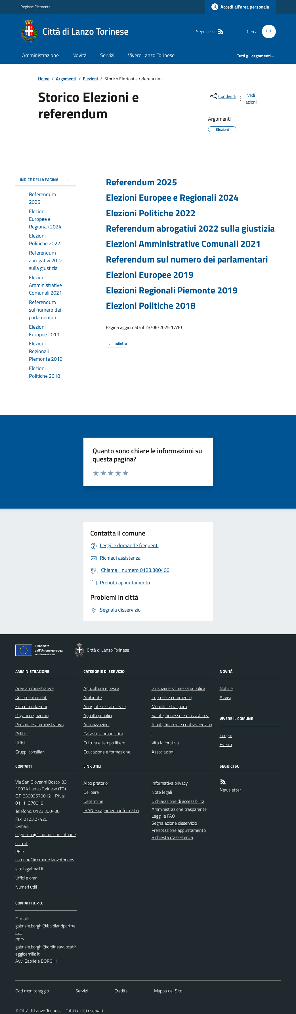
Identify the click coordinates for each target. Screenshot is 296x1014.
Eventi (226, 744)
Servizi (107, 55)
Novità (79, 55)
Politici (21, 733)
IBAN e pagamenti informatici (111, 810)
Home (43, 78)
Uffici (20, 742)
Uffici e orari (26, 877)
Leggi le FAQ (163, 816)
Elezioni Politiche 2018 (151, 305)
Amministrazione (40, 55)
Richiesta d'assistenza (172, 837)
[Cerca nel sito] (266, 31)
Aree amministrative (34, 688)
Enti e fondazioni (31, 706)
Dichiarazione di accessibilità (178, 801)
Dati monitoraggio (32, 990)
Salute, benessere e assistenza (180, 715)
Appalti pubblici (97, 715)
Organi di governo (32, 715)
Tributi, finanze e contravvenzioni (182, 729)
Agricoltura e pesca (101, 688)
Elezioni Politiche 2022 (151, 212)
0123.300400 (46, 811)
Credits (120, 990)
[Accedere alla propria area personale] (240, 7)
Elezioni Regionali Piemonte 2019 (172, 290)
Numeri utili (26, 886)
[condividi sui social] (222, 96)
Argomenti (66, 78)
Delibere (91, 792)
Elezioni (90, 78)
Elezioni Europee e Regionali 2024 (172, 197)
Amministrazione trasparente (179, 809)
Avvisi (225, 697)
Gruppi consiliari (30, 751)
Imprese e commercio (172, 697)
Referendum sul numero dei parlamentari (187, 259)
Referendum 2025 (141, 182)
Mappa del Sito (168, 990)
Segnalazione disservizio (174, 823)
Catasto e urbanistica (103, 733)
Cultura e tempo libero (104, 742)
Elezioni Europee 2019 (150, 274)
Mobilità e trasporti (169, 706)
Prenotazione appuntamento (179, 830)
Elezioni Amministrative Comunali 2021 (183, 243)
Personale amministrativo (39, 724)
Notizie (226, 688)
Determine (93, 801)
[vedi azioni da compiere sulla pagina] (247, 98)
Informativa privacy (170, 783)
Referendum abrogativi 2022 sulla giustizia (190, 228)
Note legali (162, 792)
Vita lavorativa (165, 742)
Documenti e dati (31, 697)
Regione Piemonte (35, 7)
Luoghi (226, 735)
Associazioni (163, 751)
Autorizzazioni (96, 724)
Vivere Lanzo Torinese (151, 55)
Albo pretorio (95, 783)
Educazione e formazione (106, 751)
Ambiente (92, 697)
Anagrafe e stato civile (104, 706)
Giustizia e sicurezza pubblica (178, 688)
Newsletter (230, 789)
